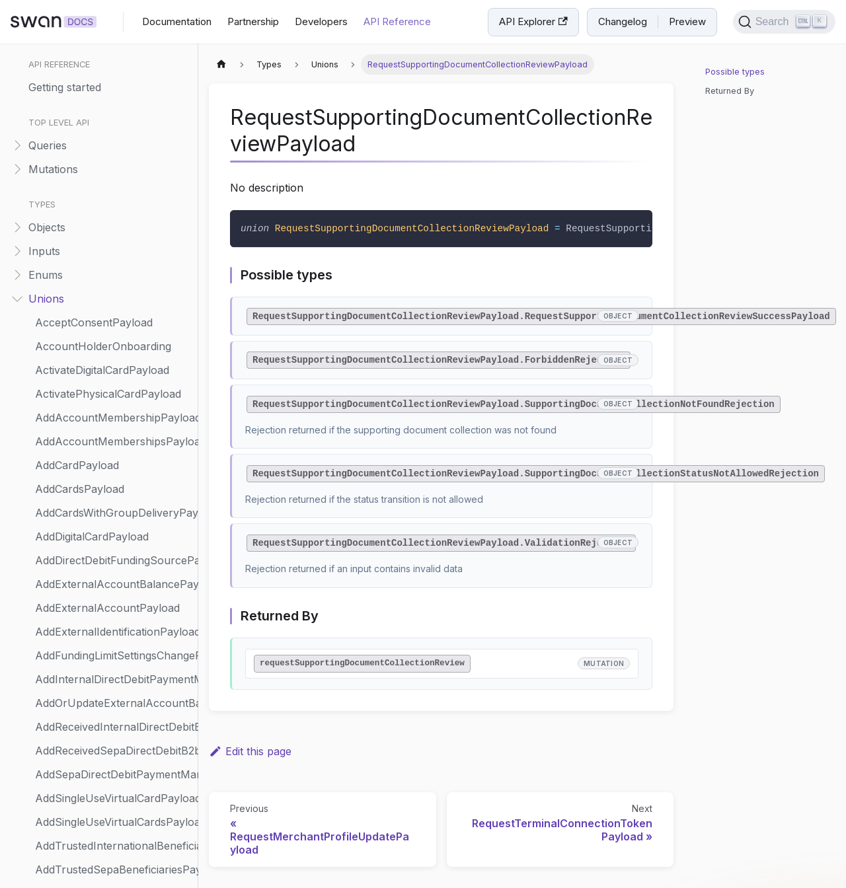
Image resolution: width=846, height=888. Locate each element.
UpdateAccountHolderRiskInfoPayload (113, 594)
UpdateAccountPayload (94, 642)
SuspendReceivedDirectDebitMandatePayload (113, 547)
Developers (321, 21)
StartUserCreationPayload (101, 452)
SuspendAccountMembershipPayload (113, 475)
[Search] (784, 22)
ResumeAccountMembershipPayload (113, 285)
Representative (72, 95)
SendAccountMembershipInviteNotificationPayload (113, 380)
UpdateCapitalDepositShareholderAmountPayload (113, 713)
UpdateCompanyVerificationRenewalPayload (113, 808)
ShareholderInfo (76, 404)
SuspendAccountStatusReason (113, 499)
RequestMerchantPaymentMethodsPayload (113, 142)
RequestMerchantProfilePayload (113, 190)
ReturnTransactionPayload (102, 333)
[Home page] (221, 64)
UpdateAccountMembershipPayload (113, 618)
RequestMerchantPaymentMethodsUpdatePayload (113, 166)
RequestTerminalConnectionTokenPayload (113, 261)
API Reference (397, 21)
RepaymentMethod (82, 47)
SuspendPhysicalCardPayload (110, 523)
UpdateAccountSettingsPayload (113, 666)
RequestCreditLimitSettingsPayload (113, 119)
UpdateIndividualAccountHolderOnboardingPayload (113, 832)
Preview (687, 21)
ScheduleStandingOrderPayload (113, 356)
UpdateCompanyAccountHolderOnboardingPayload (113, 761)
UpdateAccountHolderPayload (111, 570)
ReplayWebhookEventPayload (110, 71)
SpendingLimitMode (84, 428)
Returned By (729, 91)
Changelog (622, 21)
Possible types (735, 72)
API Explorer (533, 21)
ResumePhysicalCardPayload (108, 309)
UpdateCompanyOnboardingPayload (113, 785)
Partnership (253, 21)
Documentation (177, 21)
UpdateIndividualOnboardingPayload (113, 856)
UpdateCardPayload (85, 737)
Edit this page (250, 751)
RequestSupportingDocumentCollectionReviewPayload (113, 237)
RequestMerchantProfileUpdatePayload (113, 214)
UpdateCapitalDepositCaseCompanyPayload (113, 689)
